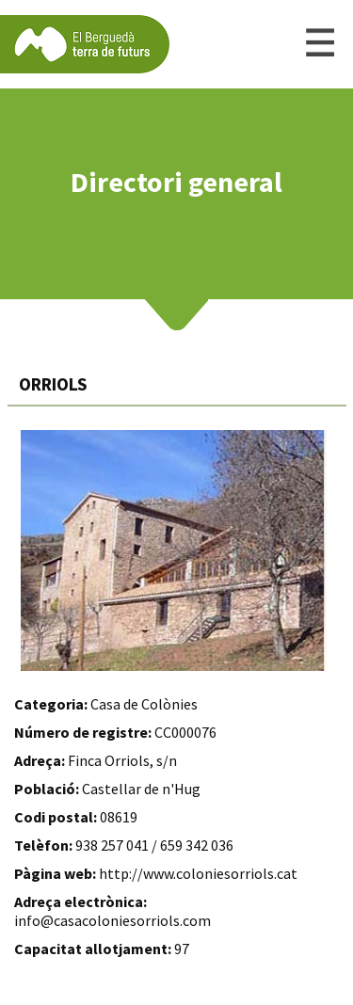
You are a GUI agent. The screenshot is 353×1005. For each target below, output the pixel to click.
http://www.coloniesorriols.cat (198, 873)
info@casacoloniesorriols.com (112, 920)
